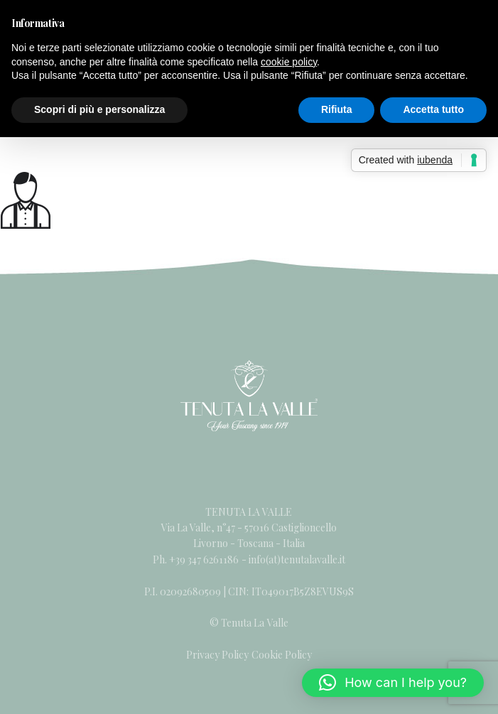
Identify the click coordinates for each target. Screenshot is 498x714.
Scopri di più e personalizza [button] (99, 109)
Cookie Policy (281, 654)
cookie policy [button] (289, 61)
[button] (393, 683)
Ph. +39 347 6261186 (197, 559)
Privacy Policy (217, 654)
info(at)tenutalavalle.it (297, 559)
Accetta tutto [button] (433, 109)
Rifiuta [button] (336, 109)
